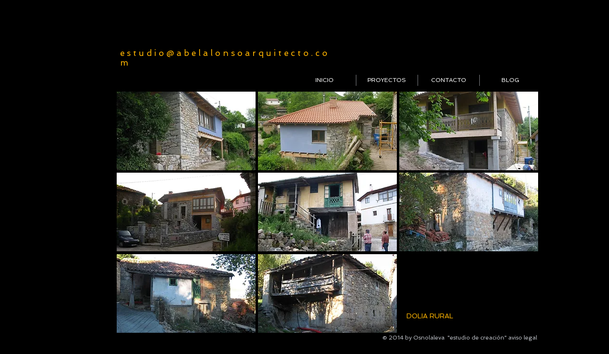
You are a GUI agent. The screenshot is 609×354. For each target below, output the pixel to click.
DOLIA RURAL (429, 316)
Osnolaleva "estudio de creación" (460, 337)
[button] (186, 131)
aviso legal (522, 337)
